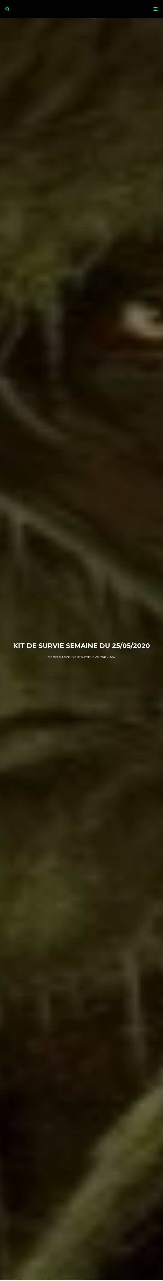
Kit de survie (81, 657)
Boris (53, 657)
